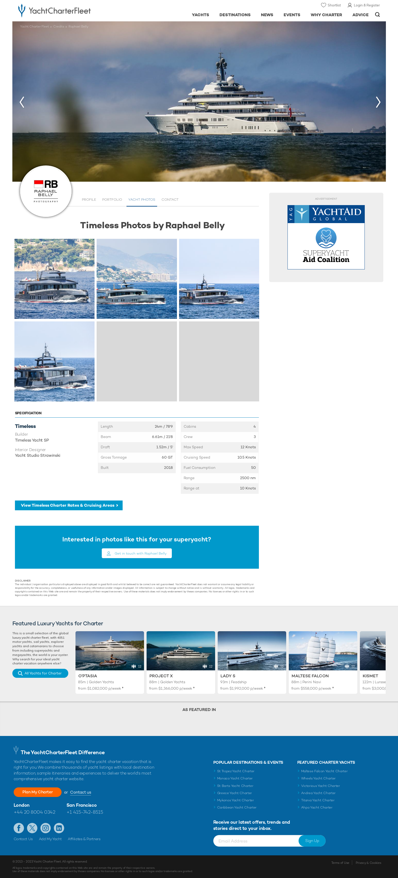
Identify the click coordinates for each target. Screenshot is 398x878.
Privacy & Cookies (368, 863)
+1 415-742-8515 (84, 812)
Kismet (370, 676)
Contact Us (23, 839)
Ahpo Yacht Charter (317, 807)
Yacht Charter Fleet (34, 26)
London (22, 805)
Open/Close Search (377, 14)
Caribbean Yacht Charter (237, 807)
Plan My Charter (38, 792)
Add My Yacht (50, 839)
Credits (58, 26)
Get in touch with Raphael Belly (141, 553)
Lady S (228, 676)
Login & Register (367, 5)
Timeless (25, 426)
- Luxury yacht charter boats (70, 10)
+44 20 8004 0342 (34, 812)
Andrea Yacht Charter (318, 793)
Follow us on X (32, 828)
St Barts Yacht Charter (235, 786)
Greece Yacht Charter (234, 793)
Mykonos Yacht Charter (235, 800)
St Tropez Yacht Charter (236, 771)
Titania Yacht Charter (318, 800)
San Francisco (81, 805)
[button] (22, 101)
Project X (161, 676)
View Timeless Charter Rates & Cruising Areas (67, 505)
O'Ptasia (87, 676)
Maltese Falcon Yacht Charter (324, 771)
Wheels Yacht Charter (318, 778)
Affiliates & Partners (84, 839)
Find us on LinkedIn (59, 828)
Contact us (81, 792)
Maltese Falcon (310, 676)
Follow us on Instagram (45, 828)
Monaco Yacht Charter (235, 778)
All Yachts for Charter (43, 673)
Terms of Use (340, 863)
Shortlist (334, 5)
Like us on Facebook (19, 828)
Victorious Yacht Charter (320, 786)
